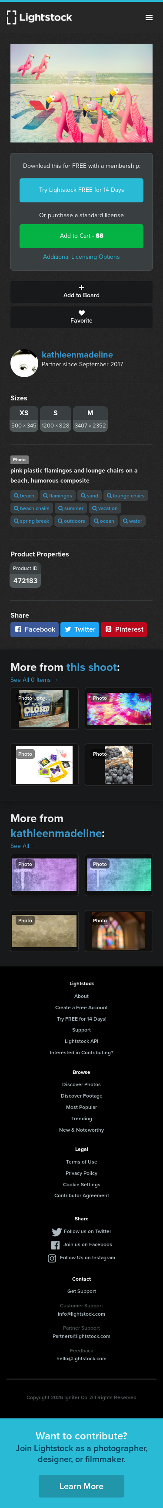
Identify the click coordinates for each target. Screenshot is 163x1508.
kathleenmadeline (77, 354)
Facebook (34, 629)
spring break (31, 521)
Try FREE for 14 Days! (81, 1018)
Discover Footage (82, 1095)
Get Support (81, 1291)
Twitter (80, 629)
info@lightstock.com (81, 1313)
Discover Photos (81, 1084)
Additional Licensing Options (81, 256)
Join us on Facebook (87, 1244)
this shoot (92, 667)
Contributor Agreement (81, 1195)
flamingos (57, 495)
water (132, 521)
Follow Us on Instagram (87, 1257)
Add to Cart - (81, 235)
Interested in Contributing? (81, 1052)
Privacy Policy (81, 1173)
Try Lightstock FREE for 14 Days (81, 190)
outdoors (71, 521)
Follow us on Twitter (87, 1231)
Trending (81, 1118)
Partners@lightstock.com (81, 1336)
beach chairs (32, 508)
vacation (105, 508)
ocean (104, 521)
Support (81, 1029)
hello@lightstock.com (81, 1358)
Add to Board (81, 292)
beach (24, 495)
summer (70, 508)
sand (89, 495)
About (81, 996)
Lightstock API (81, 1041)
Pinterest (123, 629)
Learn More (81, 1486)
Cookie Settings (81, 1184)
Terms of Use (81, 1161)
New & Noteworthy (81, 1129)
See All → (23, 846)
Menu (149, 17)
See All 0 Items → (34, 680)
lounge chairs (126, 495)
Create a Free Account (81, 1007)
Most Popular (81, 1107)
